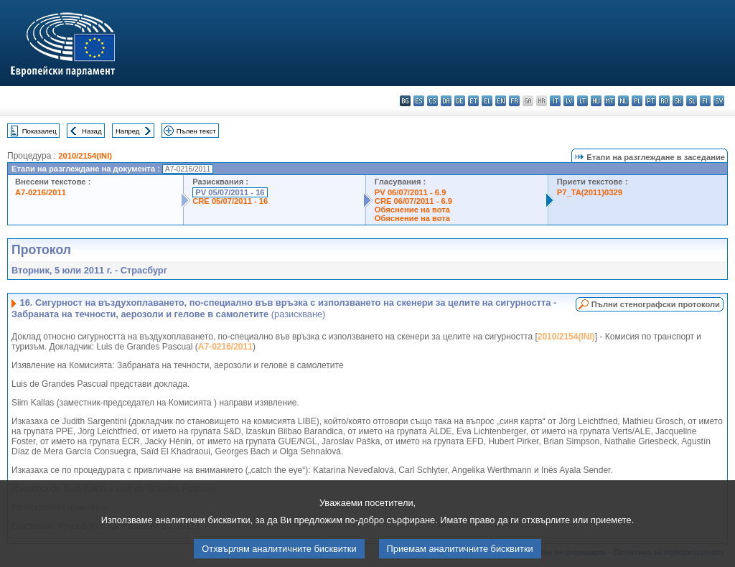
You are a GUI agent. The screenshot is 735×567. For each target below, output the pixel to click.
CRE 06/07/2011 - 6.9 (413, 201)
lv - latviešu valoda (568, 100)
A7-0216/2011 (40, 192)
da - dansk (446, 100)
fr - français (514, 100)
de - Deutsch (459, 100)
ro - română (664, 100)
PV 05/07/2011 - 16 (229, 192)
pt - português (650, 100)
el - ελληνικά (487, 100)
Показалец (39, 131)
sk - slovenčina (678, 100)
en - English (500, 100)
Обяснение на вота (412, 209)
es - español (418, 100)
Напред (128, 131)
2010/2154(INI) (85, 155)
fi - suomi (705, 100)
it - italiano (555, 100)
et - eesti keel (473, 100)
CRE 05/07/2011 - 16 (230, 201)
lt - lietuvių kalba (582, 100)
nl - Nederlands (623, 100)
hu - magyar (596, 100)
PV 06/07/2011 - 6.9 (410, 192)
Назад (92, 131)
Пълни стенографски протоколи (655, 304)
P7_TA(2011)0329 (589, 192)
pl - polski (637, 100)
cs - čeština (432, 100)
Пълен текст (196, 131)
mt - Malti (609, 100)
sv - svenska (718, 100)
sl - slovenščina (691, 100)
